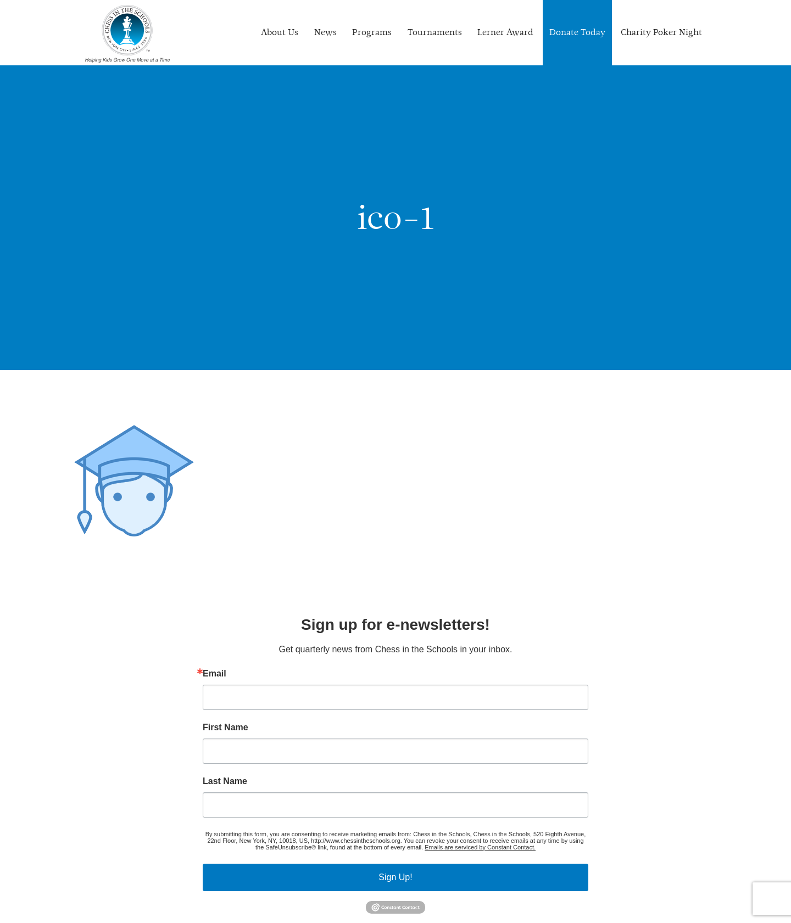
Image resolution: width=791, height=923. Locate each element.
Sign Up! (395, 877)
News (325, 32)
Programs (372, 32)
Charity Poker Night (661, 32)
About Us (279, 32)
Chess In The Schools (127, 34)
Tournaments (435, 32)
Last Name (225, 781)
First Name (225, 727)
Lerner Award (505, 32)
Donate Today (577, 32)
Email (214, 673)
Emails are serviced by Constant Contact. (480, 847)
